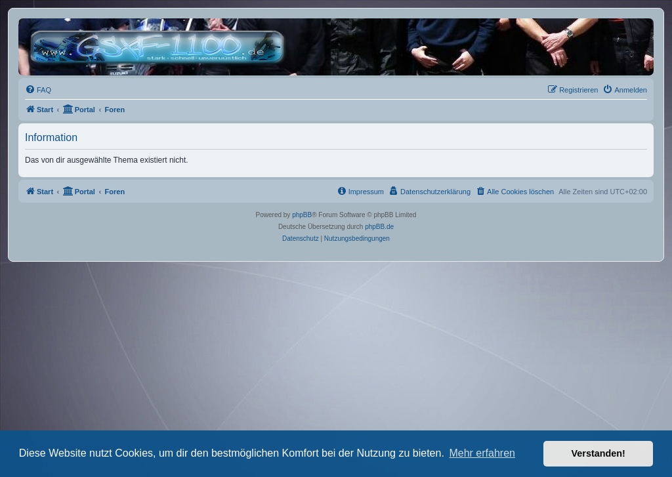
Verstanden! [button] (598, 453)
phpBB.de (379, 226)
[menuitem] (38, 90)
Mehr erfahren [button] (482, 453)
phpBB (302, 214)
